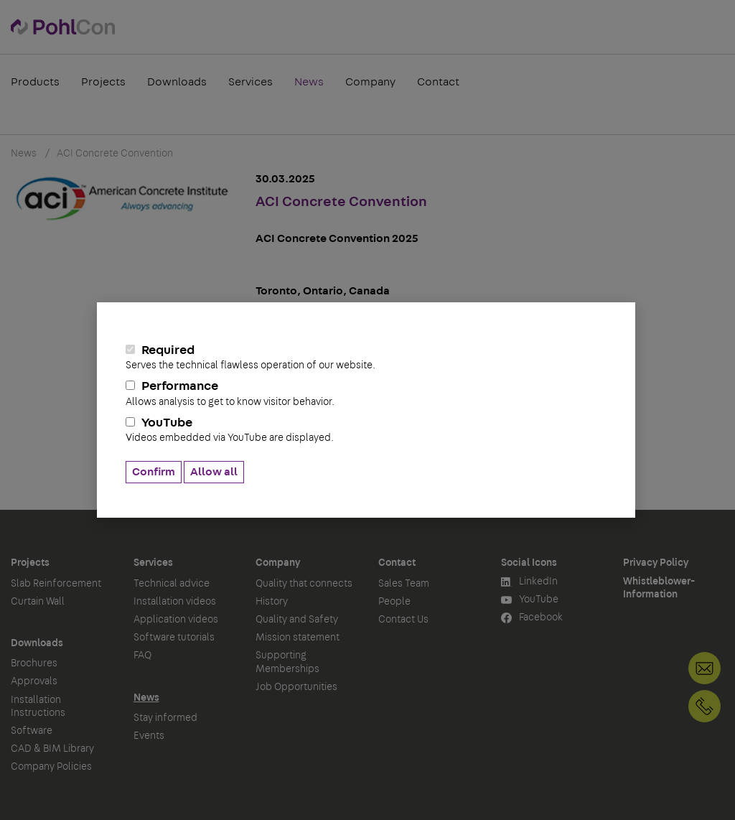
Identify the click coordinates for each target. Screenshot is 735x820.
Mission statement (298, 638)
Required (366, 357)
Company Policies (51, 767)
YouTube (366, 430)
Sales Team (403, 584)
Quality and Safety (297, 620)
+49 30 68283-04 (704, 706)
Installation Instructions (38, 706)
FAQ (142, 656)
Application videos (176, 620)
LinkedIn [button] (529, 582)
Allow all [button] (214, 471)
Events (149, 736)
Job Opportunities (296, 687)
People (394, 602)
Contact (438, 82)
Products (35, 82)
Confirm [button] (153, 471)
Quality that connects (304, 584)
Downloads (177, 82)
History (272, 602)
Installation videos (175, 602)
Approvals (34, 681)
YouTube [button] (529, 600)
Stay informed (165, 718)
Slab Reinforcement (56, 584)
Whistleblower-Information (659, 588)
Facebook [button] (532, 617)
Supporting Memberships (287, 662)
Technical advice (172, 584)
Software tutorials (174, 638)
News (309, 82)
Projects (103, 82)
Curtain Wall (38, 602)
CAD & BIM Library (52, 749)
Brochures (34, 663)
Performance (366, 393)
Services (250, 82)
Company (370, 82)
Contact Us (403, 620)
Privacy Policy (655, 563)
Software (31, 731)
